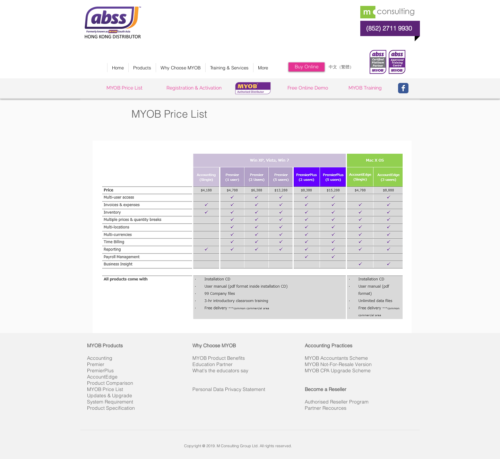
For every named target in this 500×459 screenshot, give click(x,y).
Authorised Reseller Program (337, 402)
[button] (142, 67)
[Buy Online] (306, 66)
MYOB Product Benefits (218, 358)
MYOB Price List (105, 389)
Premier (95, 364)
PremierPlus (100, 370)
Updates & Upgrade (109, 395)
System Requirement (110, 402)
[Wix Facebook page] (403, 88)
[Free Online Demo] (308, 88)
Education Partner (212, 364)
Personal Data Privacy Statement (228, 389)
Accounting (99, 358)
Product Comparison (110, 383)
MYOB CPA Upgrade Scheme (338, 370)
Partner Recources (325, 408)
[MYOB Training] (365, 88)
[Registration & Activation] (194, 88)
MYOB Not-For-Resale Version (338, 364)
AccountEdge (102, 377)
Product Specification (111, 408)
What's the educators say (220, 370)
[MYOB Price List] (124, 88)
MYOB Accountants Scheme (336, 358)
